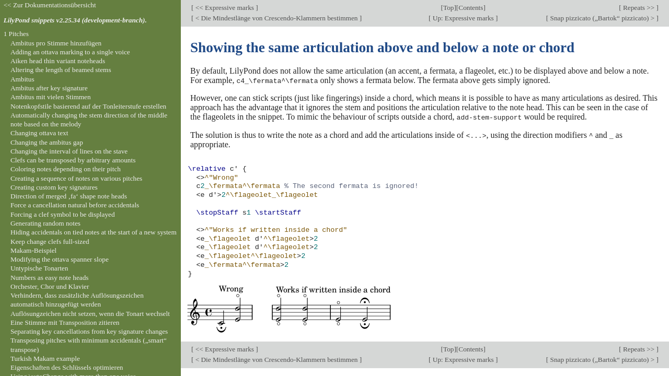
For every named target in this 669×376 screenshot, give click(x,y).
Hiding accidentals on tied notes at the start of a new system (93, 232)
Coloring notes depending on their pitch (65, 169)
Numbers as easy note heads (49, 277)
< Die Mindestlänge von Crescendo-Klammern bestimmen (276, 18)
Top (448, 7)
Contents (470, 7)
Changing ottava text (39, 133)
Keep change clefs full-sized (49, 241)
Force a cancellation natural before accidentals (74, 205)
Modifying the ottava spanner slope (59, 259)
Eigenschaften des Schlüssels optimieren (66, 367)
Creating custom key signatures (54, 187)
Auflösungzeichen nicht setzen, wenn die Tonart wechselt (90, 314)
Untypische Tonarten (39, 268)
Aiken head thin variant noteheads (57, 61)
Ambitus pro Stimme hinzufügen (55, 43)
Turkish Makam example (45, 358)
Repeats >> (638, 7)
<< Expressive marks (224, 7)
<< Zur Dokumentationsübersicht (50, 5)
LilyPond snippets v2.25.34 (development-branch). (75, 20)
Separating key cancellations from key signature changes (89, 331)
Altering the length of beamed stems (60, 70)
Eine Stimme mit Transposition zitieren (65, 322)
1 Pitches (16, 34)
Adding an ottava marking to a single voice (70, 52)
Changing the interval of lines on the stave (69, 151)
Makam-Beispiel (33, 250)
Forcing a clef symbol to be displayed (62, 214)
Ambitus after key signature (49, 88)
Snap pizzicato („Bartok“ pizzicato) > (602, 18)
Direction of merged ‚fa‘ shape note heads (68, 196)
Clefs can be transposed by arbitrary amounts (72, 160)
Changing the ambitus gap (46, 142)
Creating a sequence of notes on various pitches (76, 178)
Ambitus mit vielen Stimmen (50, 97)
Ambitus (22, 79)
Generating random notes (45, 223)
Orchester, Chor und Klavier (49, 286)
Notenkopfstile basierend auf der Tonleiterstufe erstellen (88, 106)
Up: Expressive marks (463, 18)
